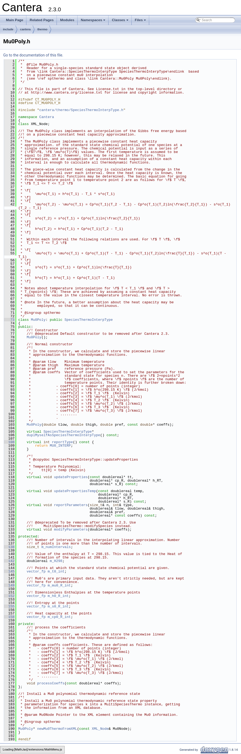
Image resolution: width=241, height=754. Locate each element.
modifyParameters (71, 529)
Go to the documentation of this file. (33, 55)
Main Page (14, 20)
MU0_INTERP (60, 445)
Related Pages (42, 20)
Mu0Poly (38, 319)
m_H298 (56, 561)
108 (9, 442)
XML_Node (100, 728)
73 (9, 319)
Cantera (46, 117)
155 (9, 606)
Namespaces (93, 21)
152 (9, 595)
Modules (67, 20)
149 (9, 585)
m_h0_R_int (58, 595)
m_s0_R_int (58, 606)
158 (9, 616)
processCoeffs (50, 683)
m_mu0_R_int (59, 585)
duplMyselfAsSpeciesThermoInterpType (63, 435)
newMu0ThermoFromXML (57, 728)
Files (141, 21)
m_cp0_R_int (59, 616)
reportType (62, 442)
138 (9, 547)
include (8, 29)
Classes (120, 21)
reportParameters (71, 505)
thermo (42, 29)
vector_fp (36, 571)
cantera (25, 29)
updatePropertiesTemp (75, 491)
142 (9, 561)
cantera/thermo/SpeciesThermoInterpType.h (81, 110)
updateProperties (71, 477)
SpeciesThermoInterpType (88, 319)
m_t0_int (56, 571)
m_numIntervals (56, 547)
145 (9, 571)
